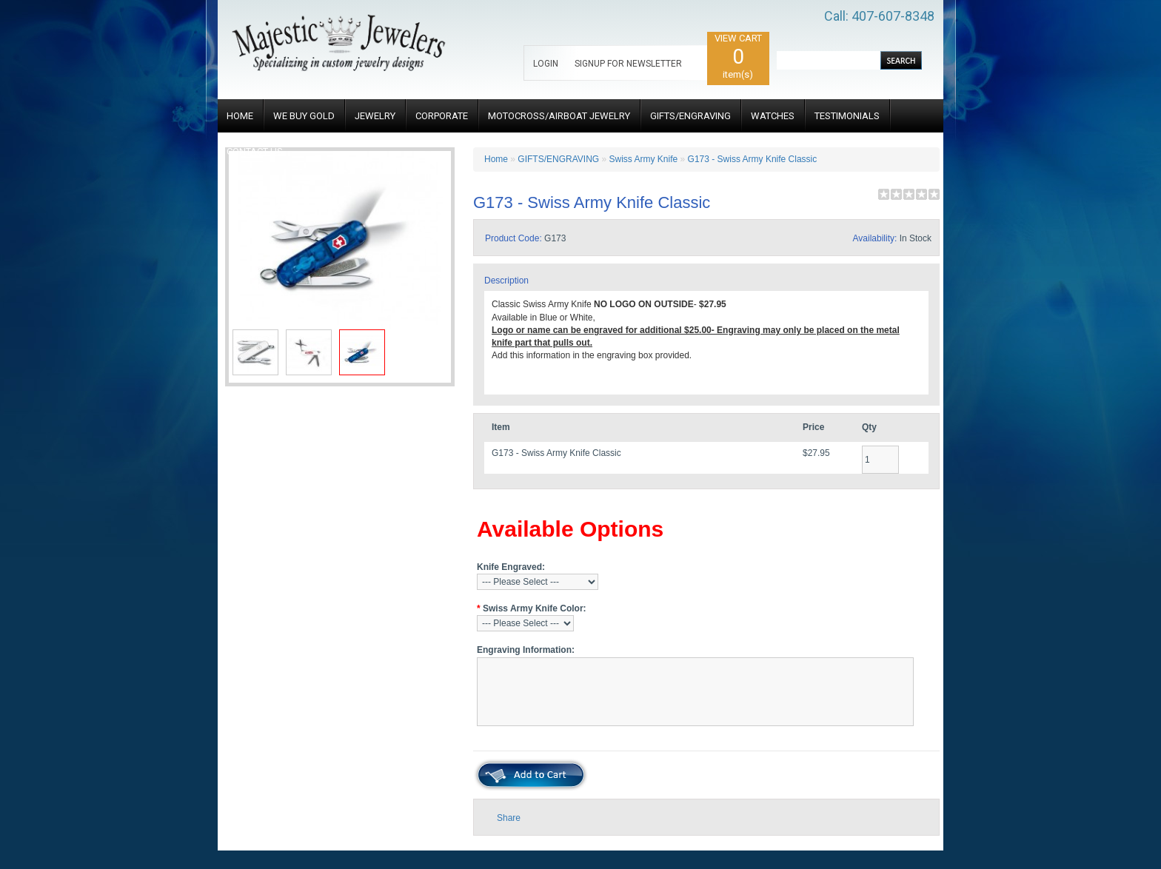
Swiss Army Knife (643, 159)
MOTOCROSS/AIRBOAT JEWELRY (559, 115)
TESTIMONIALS (847, 115)
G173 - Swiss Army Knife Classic (752, 159)
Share (509, 818)
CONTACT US (255, 151)
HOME (240, 115)
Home (496, 159)
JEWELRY (375, 115)
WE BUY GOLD (304, 115)
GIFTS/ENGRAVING (690, 115)
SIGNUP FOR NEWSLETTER (628, 63)
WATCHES (772, 115)
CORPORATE (441, 115)
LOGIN (545, 63)
